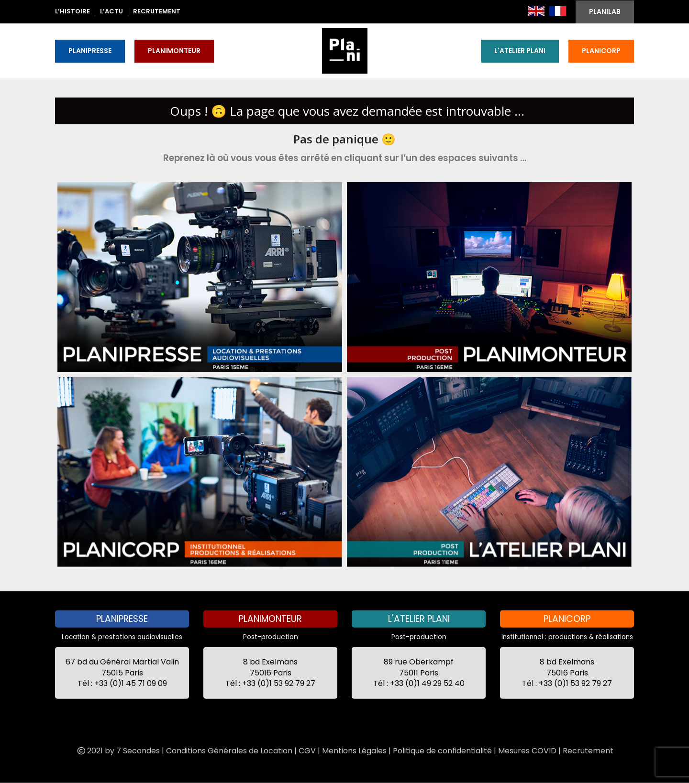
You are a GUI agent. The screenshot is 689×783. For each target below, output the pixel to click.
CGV (307, 750)
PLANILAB (605, 11)
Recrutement (588, 750)
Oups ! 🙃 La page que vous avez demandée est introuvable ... (347, 111)
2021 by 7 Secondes (118, 750)
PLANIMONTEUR (174, 50)
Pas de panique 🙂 (344, 139)
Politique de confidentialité (442, 750)
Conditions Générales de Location (229, 750)
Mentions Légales (354, 750)
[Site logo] (344, 50)
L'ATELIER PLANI (519, 50)
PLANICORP (601, 50)
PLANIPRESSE (89, 50)
